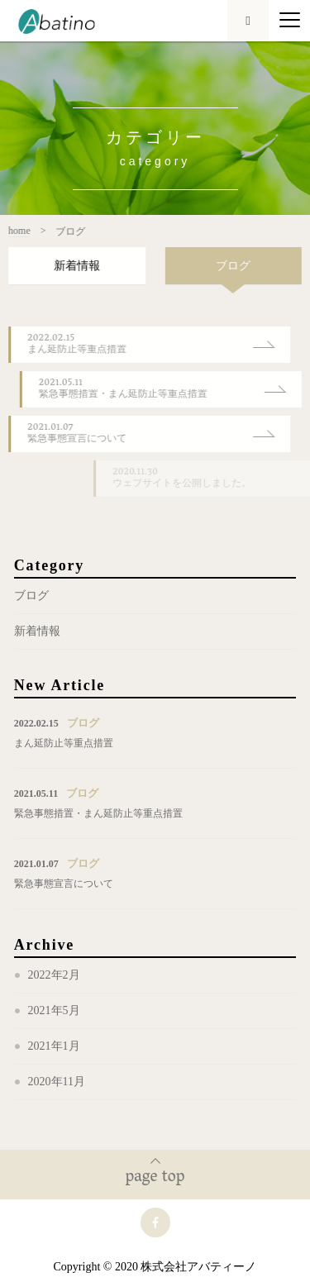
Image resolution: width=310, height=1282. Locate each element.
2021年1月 (54, 1046)
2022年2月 (54, 975)
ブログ (31, 595)
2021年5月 (54, 1010)
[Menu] (289, 20)
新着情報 (37, 631)
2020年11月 (56, 1081)
